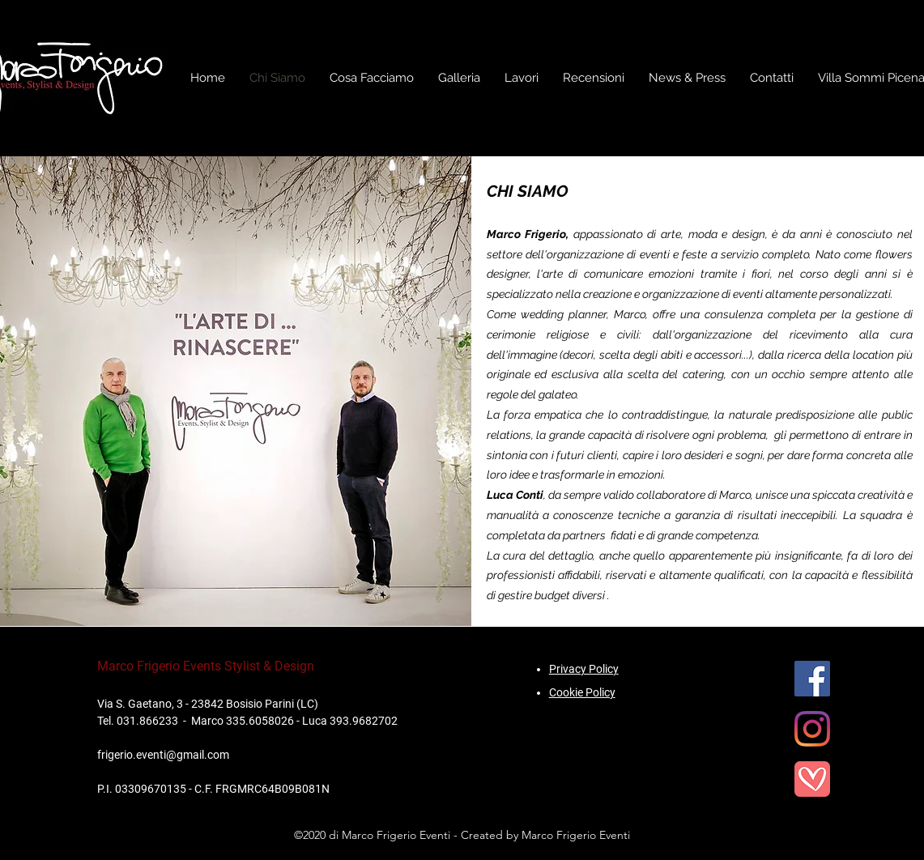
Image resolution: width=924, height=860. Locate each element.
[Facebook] (812, 678)
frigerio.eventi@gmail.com (163, 754)
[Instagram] (812, 729)
